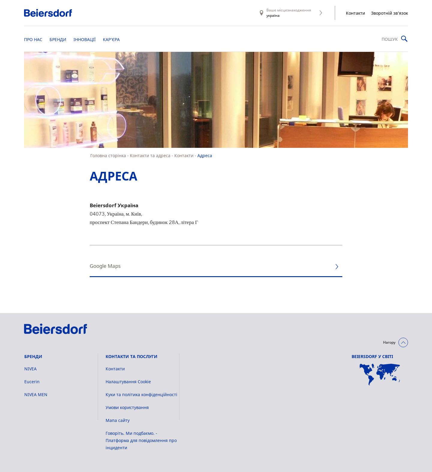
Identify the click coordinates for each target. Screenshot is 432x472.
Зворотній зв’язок (389, 13)
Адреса (204, 155)
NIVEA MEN (35, 394)
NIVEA (30, 369)
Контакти (355, 13)
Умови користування (127, 407)
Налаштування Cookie (128, 381)
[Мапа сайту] (380, 374)
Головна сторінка (108, 155)
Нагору (389, 342)
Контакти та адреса (150, 155)
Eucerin (32, 381)
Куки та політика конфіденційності (141, 394)
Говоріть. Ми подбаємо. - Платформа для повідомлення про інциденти (141, 440)
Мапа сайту (118, 420)
